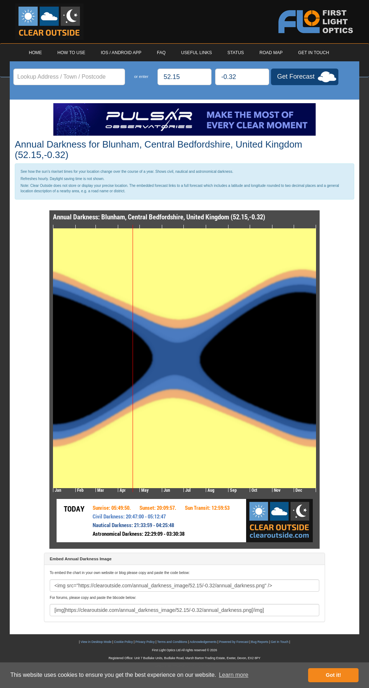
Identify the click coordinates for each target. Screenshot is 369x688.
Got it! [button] (333, 675)
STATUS (235, 52)
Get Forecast (296, 76)
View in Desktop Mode (96, 642)
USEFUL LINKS (196, 52)
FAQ (161, 52)
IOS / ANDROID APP (121, 52)
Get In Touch (280, 642)
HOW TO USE (71, 52)
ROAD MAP (271, 52)
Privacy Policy (145, 642)
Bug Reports (259, 642)
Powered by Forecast (234, 642)
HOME (35, 52)
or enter (141, 76)
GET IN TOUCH (313, 52)
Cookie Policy (123, 642)
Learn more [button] (233, 675)
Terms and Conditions (172, 642)
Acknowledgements (203, 642)
